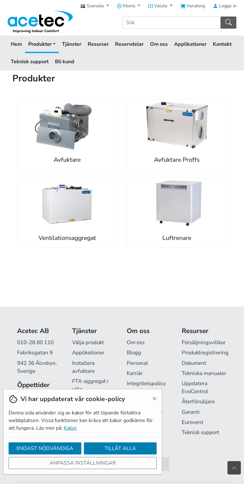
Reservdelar (129, 44)
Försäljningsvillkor (204, 342)
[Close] (154, 398)
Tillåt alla (120, 448)
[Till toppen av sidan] (234, 467)
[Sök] (171, 23)
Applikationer (190, 44)
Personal (137, 363)
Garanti (191, 412)
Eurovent (192, 422)
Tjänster (71, 44)
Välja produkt (88, 342)
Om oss (159, 44)
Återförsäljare (198, 401)
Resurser (98, 44)
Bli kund (64, 61)
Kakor (70, 428)
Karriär (135, 373)
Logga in (224, 6)
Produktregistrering (205, 352)
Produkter (42, 44)
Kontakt (222, 44)
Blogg (134, 352)
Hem (16, 44)
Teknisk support (30, 61)
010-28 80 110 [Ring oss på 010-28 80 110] (35, 342)
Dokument (194, 363)
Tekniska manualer (204, 373)
